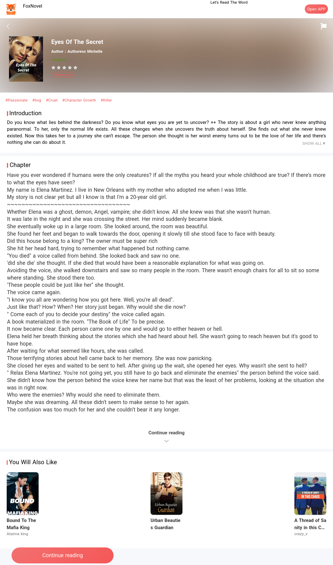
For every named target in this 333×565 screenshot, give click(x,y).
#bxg (37, 100)
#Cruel (52, 100)
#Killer (106, 100)
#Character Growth (79, 100)
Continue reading (62, 555)
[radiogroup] (64, 67)
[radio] (54, 67)
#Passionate (17, 100)
